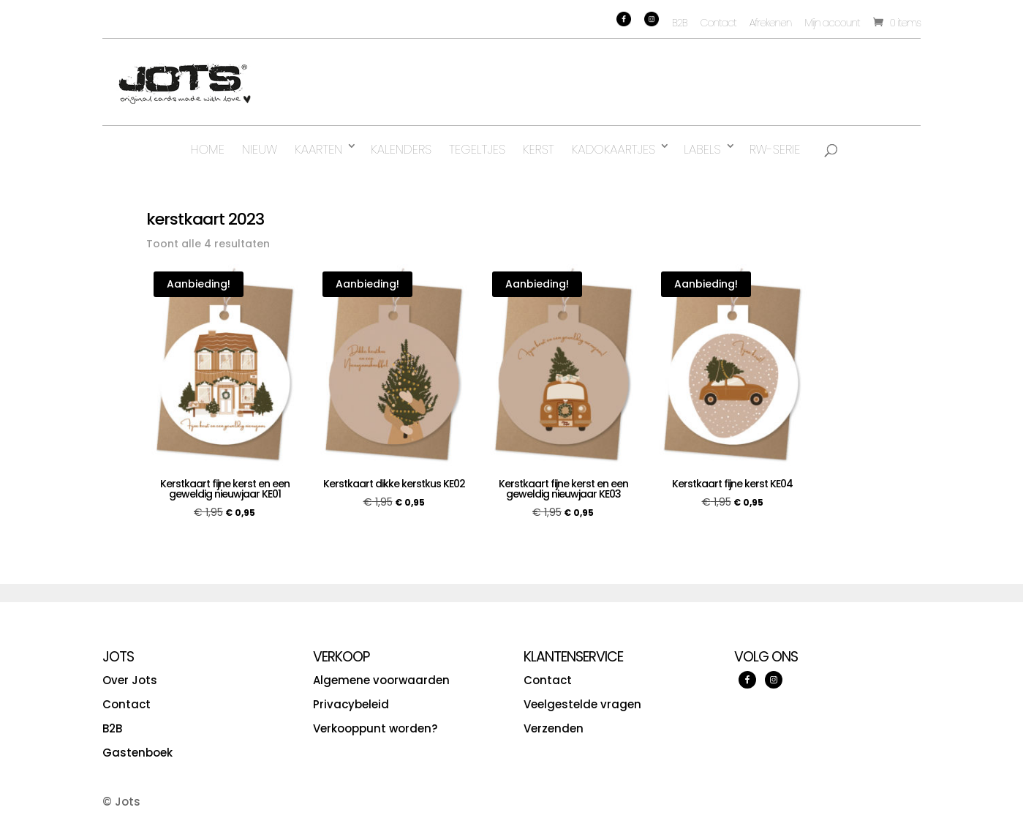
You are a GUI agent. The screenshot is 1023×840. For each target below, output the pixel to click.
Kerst (538, 149)
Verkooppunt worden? (375, 728)
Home (207, 149)
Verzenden (554, 728)
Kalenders (401, 149)
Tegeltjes (477, 149)
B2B (679, 22)
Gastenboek (137, 752)
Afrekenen (771, 22)
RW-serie (775, 149)
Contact (718, 22)
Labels (702, 149)
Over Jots (129, 680)
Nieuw (259, 149)
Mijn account (832, 22)
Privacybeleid (351, 704)
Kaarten (318, 149)
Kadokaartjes (613, 149)
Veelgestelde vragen (582, 704)
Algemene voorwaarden (381, 680)
